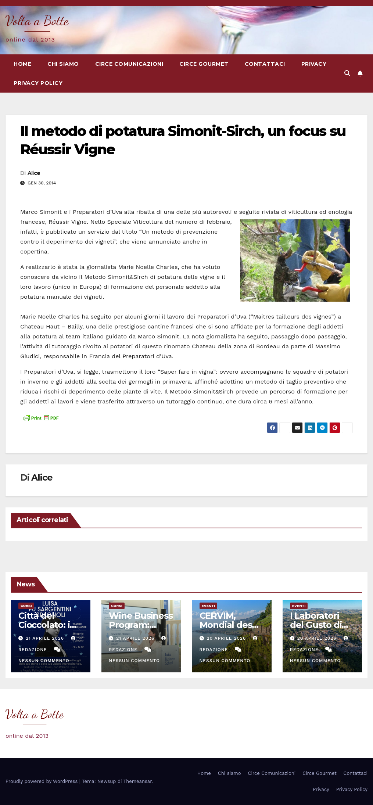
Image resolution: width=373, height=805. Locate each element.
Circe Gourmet (204, 64)
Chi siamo (63, 64)
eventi (208, 606)
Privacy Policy (38, 83)
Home (22, 64)
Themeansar (137, 781)
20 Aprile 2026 (227, 638)
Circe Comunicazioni (129, 64)
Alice (34, 173)
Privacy (314, 64)
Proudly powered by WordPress (42, 781)
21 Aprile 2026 (46, 638)
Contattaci (265, 64)
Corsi (26, 606)
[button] (347, 73)
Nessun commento (43, 660)
